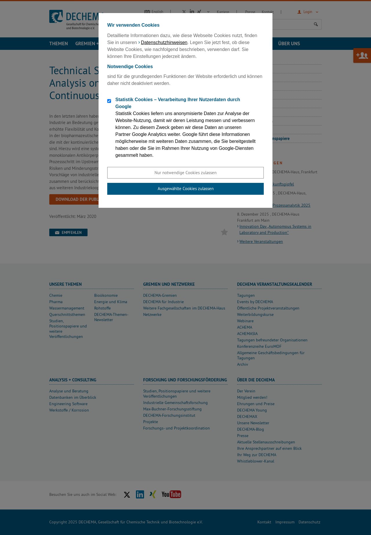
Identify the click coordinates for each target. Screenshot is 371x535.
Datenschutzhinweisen (164, 42)
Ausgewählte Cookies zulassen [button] (186, 188)
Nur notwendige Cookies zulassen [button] (185, 172)
